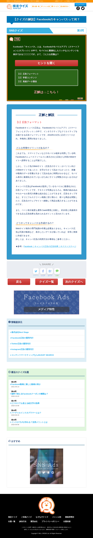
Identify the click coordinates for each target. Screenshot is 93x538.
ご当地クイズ (69, 1)
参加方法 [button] (64, 6)
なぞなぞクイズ (81, 1)
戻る (19, 281)
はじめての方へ (80, 4)
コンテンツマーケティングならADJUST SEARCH (32, 356)
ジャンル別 (45, 6)
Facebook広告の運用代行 (21, 339)
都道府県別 (69, 517)
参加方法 (22, 521)
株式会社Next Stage (19, 333)
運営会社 (33, 521)
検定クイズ (58, 1)
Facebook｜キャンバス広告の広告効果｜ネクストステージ (50, 246)
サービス (55, 6)
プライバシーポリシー (50, 521)
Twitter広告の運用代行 (20, 345)
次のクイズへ (74, 281)
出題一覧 (35, 6)
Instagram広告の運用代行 (22, 350)
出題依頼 (66, 521)
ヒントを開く (46, 63)
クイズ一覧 (46, 281)
